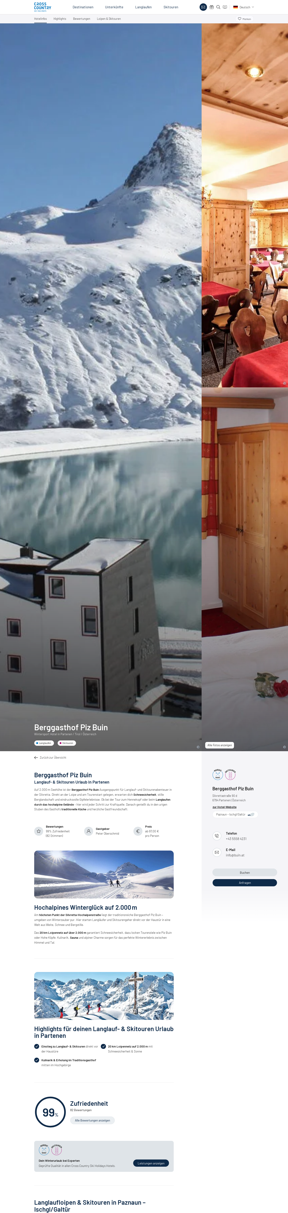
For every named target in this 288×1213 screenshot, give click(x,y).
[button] (40, 19)
